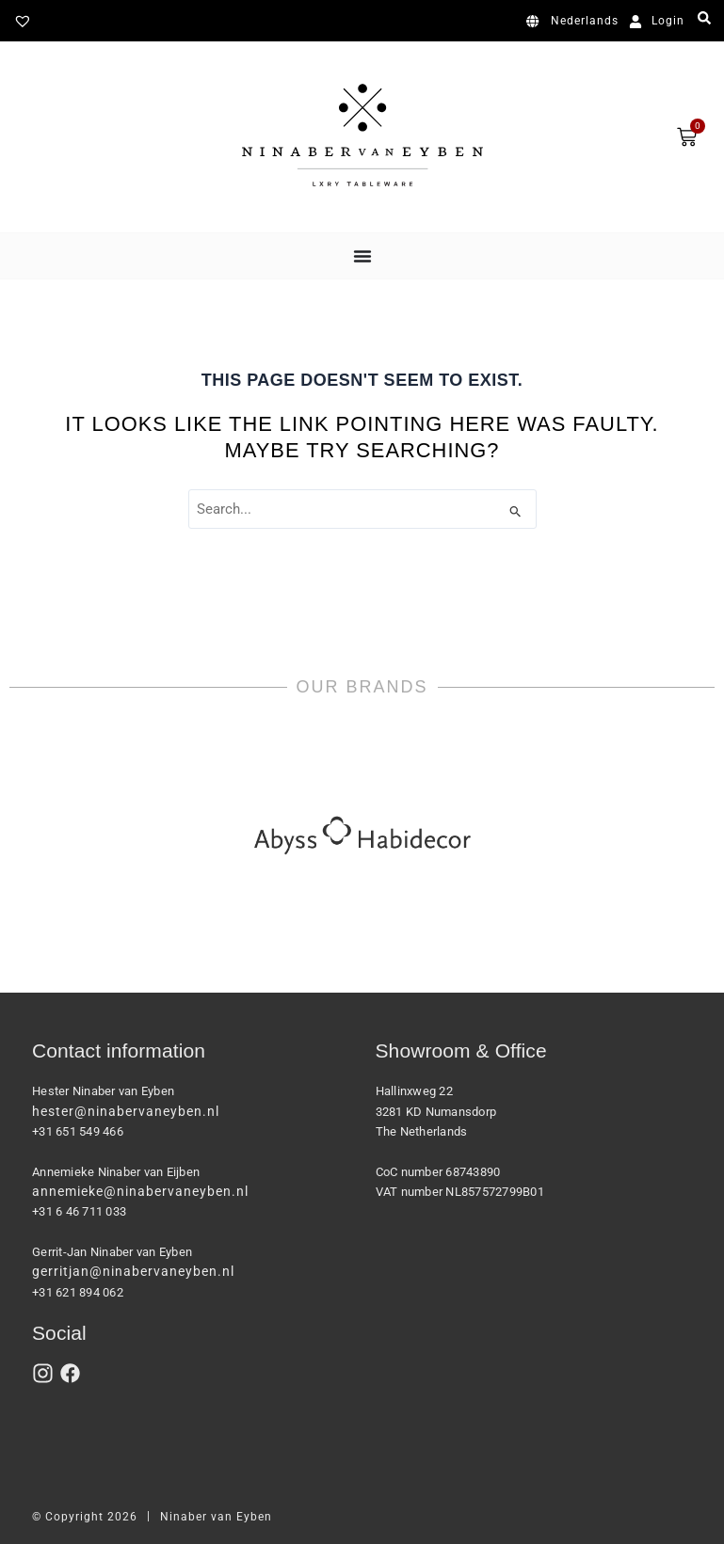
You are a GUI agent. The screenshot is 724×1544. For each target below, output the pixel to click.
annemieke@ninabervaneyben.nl (140, 1191)
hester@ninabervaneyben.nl (125, 1111)
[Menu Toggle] (362, 256)
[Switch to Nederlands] (575, 21)
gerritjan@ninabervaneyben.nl (133, 1271)
